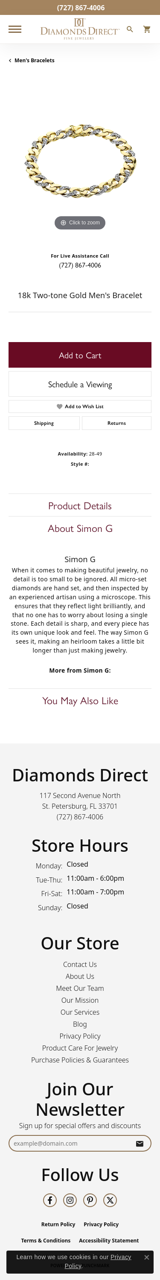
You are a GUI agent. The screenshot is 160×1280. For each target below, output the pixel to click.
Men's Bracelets (35, 60)
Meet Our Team (80, 988)
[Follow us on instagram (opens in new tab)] (70, 1200)
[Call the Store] (80, 816)
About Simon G (80, 527)
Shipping (44, 423)
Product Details (80, 505)
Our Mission (80, 1000)
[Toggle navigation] (15, 29)
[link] (80, 7)
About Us (80, 976)
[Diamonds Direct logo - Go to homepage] (80, 29)
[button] (130, 30)
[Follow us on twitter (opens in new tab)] (110, 1200)
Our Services (80, 1012)
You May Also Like (80, 700)
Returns (117, 423)
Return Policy (58, 1224)
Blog (80, 1024)
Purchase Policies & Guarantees (80, 1060)
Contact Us (80, 964)
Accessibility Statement (109, 1240)
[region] (80, 161)
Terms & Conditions (45, 1240)
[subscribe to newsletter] (139, 1143)
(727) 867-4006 (80, 265)
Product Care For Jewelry (80, 1048)
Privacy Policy (79, 1036)
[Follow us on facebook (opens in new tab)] (50, 1200)
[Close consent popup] (146, 1257)
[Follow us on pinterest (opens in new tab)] (90, 1200)
